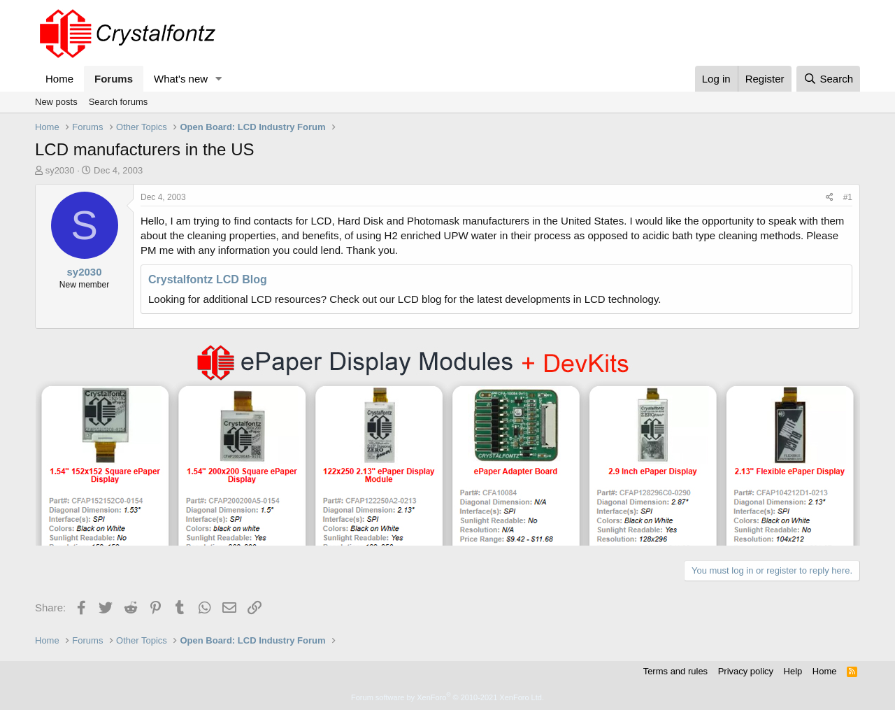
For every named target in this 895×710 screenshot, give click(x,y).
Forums (113, 79)
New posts (56, 102)
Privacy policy (745, 671)
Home (59, 79)
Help (793, 671)
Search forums (118, 102)
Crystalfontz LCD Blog (207, 279)
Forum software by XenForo (447, 697)
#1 (847, 197)
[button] (219, 79)
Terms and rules (675, 671)
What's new (181, 79)
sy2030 (60, 170)
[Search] (828, 79)
